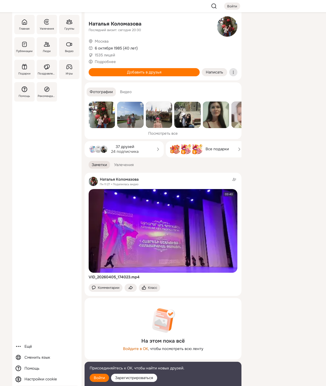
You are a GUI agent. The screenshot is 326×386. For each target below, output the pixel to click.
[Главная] (24, 24)
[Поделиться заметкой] (131, 288)
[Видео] (69, 47)
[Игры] (69, 69)
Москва (101, 41)
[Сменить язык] (47, 357)
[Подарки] (24, 69)
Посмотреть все (163, 133)
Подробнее (105, 62)
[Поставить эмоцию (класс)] (149, 288)
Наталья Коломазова (115, 24)
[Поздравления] (47, 69)
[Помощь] (24, 92)
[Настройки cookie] (47, 379)
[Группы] (69, 24)
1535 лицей (105, 55)
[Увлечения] (47, 24)
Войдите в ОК (135, 348)
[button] (101, 92)
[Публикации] (24, 47)
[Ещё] (47, 346)
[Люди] (47, 47)
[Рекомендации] (47, 92)
